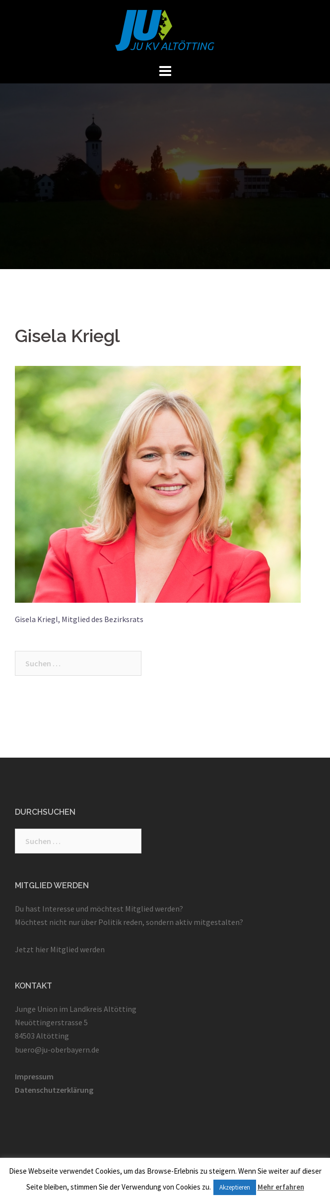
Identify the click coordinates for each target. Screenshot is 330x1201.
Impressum (34, 1076)
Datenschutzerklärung (54, 1090)
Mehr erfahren (281, 1187)
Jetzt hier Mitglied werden (60, 949)
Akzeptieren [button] (234, 1187)
